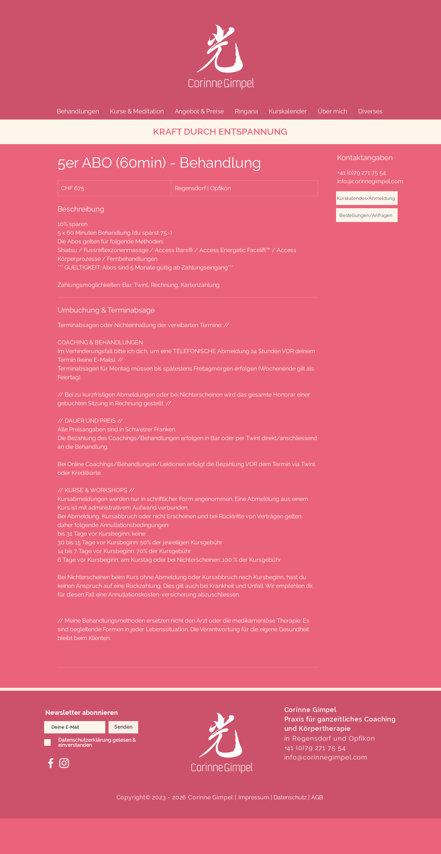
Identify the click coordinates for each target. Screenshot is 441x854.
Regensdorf (311, 738)
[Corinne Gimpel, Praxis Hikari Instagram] (64, 763)
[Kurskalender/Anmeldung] (367, 198)
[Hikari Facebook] (50, 763)
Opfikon (362, 738)
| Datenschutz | (290, 797)
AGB (317, 797)
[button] (78, 111)
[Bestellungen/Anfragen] (367, 215)
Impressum (253, 797)
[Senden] (123, 727)
